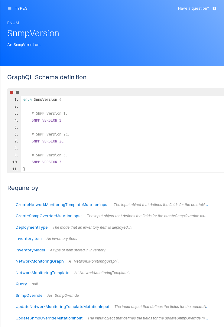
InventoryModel (61, 249)
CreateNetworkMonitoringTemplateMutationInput (116, 204)
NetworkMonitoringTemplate (73, 272)
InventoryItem (46, 238)
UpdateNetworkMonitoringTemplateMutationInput (116, 306)
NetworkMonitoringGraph (67, 260)
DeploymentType (74, 226)
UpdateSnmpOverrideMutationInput (116, 317)
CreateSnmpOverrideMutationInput (116, 215)
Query (27, 283)
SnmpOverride (49, 295)
